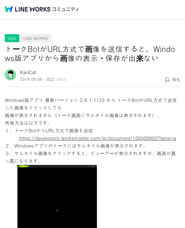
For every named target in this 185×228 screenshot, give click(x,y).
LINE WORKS (35, 38)
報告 (176, 79)
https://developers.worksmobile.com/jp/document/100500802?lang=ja (97, 138)
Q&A (12, 38)
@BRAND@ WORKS (27, 9)
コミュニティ (65, 9)
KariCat (28, 72)
